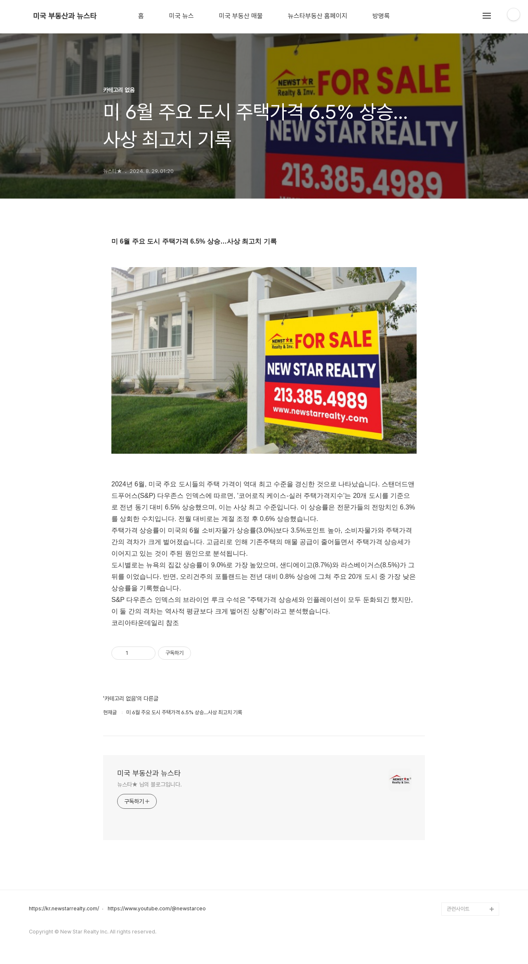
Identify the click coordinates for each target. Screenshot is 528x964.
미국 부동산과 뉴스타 (65, 16)
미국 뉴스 (181, 16)
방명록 (381, 16)
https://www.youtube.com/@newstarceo (157, 909)
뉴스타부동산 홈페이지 (317, 16)
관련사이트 (458, 909)
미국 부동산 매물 (241, 16)
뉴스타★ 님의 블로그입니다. (149, 784)
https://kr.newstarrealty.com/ (64, 909)
